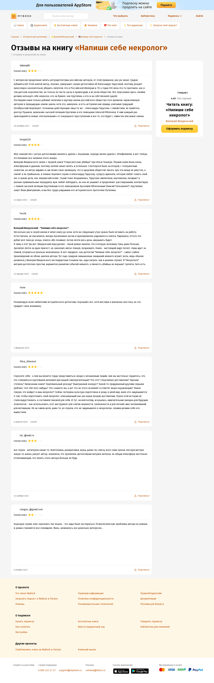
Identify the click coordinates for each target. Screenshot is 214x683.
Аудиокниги (40, 25)
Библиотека (148, 16)
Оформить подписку (179, 128)
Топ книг (112, 25)
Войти (199, 16)
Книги (20, 25)
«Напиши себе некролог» (121, 47)
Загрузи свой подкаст (165, 25)
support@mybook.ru (70, 670)
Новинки (92, 25)
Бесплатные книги (67, 25)
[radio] (29, 71)
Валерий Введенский (179, 121)
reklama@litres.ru (95, 670)
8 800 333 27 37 (47, 670)
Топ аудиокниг (135, 25)
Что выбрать (120, 16)
